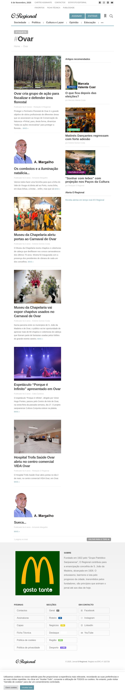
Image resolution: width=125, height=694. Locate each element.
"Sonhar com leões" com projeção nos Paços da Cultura (87, 180)
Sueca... (20, 522)
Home (17, 46)
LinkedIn (88, 625)
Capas (20, 625)
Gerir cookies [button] (11, 687)
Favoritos (39, 8)
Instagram (89, 618)
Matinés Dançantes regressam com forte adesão (86, 137)
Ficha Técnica (53, 8)
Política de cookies (26, 640)
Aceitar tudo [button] (27, 687)
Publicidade (68, 8)
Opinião (73, 22)
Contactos (60, 3)
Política (36, 22)
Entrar (92, 16)
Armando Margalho (40, 178)
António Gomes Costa (41, 244)
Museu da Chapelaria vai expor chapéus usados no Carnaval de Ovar (34, 311)
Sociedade (20, 22)
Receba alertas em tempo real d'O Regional (84, 200)
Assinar (77, 16)
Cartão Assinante (43, 3)
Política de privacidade (28, 647)
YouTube (88, 633)
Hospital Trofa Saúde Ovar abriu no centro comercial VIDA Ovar (34, 461)
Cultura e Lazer (55, 22)
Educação (90, 22)
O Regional (82, 661)
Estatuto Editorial (77, 3)
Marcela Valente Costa (77, 100)
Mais (25, 128)
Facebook (89, 610)
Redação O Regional (42, 107)
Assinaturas (23, 618)
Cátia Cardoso (38, 394)
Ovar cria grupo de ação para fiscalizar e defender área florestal (36, 98)
